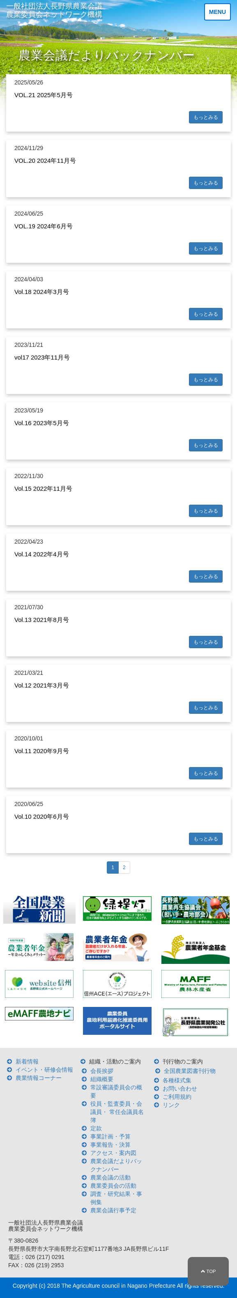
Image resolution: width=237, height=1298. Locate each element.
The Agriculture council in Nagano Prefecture (118, 1285)
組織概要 (101, 1079)
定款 (96, 1128)
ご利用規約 (177, 1096)
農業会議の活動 (110, 1177)
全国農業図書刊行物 (190, 1071)
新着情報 (27, 1061)
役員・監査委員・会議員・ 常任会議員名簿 (117, 1111)
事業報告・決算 (110, 1144)
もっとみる (205, 117)
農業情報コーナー (39, 1078)
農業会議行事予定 (113, 1210)
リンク (171, 1105)
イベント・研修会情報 (44, 1069)
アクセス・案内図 (113, 1153)
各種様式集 (177, 1080)
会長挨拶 (101, 1071)
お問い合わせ (180, 1088)
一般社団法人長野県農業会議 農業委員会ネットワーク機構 (54, 10)
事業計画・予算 (110, 1136)
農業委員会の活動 (113, 1185)
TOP (208, 1271)
